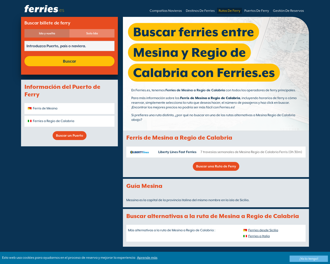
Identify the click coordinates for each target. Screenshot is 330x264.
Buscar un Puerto (69, 135)
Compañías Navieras (166, 11)
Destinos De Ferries (200, 11)
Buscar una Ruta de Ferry (216, 166)
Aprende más (147, 258)
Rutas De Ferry (229, 11)
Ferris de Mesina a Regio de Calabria (210, 98)
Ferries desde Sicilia (263, 230)
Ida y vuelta (47, 33)
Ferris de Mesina (45, 108)
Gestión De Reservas (288, 11)
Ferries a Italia (259, 236)
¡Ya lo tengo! (308, 259)
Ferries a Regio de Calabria (53, 121)
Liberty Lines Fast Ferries (177, 152)
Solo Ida (92, 33)
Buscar (69, 61)
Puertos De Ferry (256, 11)
